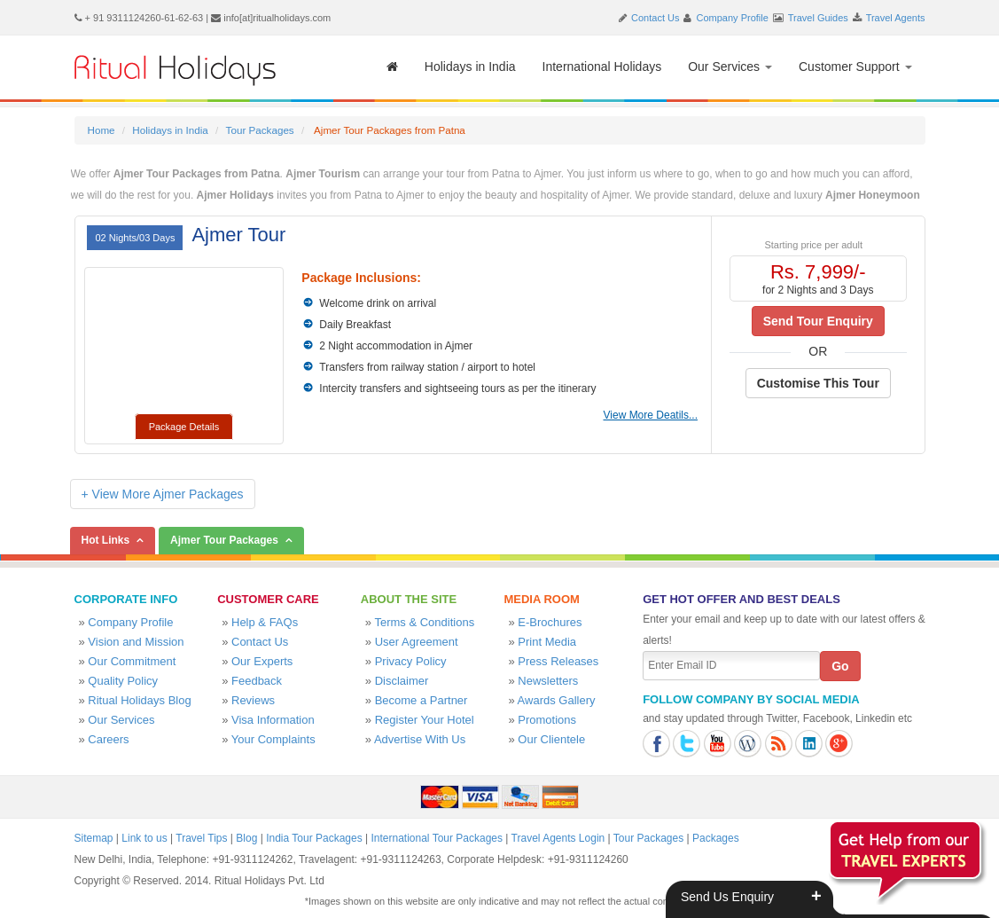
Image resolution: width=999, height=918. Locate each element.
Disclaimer (402, 680)
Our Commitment (132, 661)
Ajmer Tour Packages (224, 540)
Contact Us (655, 17)
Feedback (256, 680)
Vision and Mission (135, 641)
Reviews (253, 700)
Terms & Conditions (424, 622)
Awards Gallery (557, 700)
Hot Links (106, 540)
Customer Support (855, 66)
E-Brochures (549, 622)
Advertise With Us (419, 739)
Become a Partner (421, 700)
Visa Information (273, 719)
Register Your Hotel (424, 719)
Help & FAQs (264, 622)
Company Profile (733, 17)
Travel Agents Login (558, 838)
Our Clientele (551, 739)
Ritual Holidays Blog (139, 700)
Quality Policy (123, 680)
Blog (246, 838)
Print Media (547, 641)
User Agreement (416, 641)
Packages (715, 838)
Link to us (144, 838)
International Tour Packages (437, 838)
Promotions (547, 719)
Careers (108, 739)
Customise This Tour (818, 383)
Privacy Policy (411, 661)
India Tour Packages (314, 838)
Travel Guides (818, 17)
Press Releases (558, 661)
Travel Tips (201, 838)
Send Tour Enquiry (818, 321)
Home (101, 130)
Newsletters (548, 680)
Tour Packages (260, 130)
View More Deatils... (651, 415)
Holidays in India (470, 66)
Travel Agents (895, 17)
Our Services (730, 66)
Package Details (184, 426)
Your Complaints (273, 739)
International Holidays (602, 66)
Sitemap (93, 838)
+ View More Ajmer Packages (163, 494)
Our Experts (262, 661)
